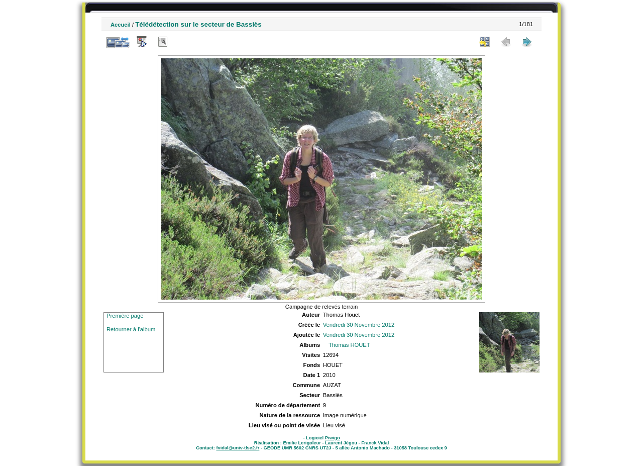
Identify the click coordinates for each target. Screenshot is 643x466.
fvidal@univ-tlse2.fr (237, 447)
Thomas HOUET (349, 345)
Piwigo (332, 437)
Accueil (121, 25)
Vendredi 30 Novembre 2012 (358, 325)
